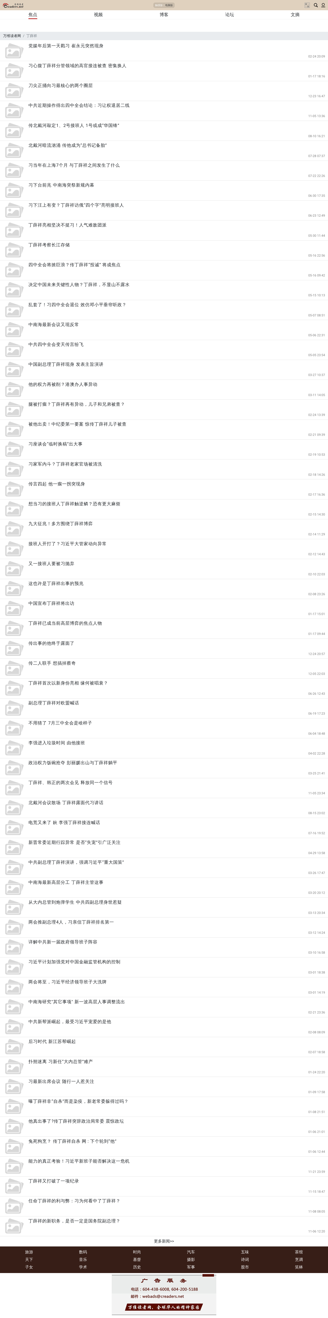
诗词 (245, 1259)
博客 (164, 14)
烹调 (299, 1259)
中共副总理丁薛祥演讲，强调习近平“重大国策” (76, 862)
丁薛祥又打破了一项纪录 (53, 1181)
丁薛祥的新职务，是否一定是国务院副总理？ (74, 1220)
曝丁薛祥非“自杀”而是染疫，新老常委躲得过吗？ (78, 1101)
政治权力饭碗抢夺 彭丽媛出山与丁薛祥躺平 (72, 762)
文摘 (295, 14)
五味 (245, 1252)
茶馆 (299, 1252)
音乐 (83, 1259)
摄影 (191, 1259)
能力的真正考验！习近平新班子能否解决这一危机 (79, 1161)
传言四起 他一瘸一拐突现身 (56, 483)
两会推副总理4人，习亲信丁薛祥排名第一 (71, 922)
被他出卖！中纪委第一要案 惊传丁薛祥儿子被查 (77, 424)
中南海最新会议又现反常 (53, 324)
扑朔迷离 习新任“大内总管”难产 (60, 1061)
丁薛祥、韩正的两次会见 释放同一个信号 (70, 782)
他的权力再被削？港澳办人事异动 (62, 384)
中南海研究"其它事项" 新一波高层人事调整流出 (76, 1001)
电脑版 (169, 5)
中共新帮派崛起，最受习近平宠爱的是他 (69, 1021)
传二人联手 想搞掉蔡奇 (52, 663)
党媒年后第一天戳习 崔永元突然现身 (65, 45)
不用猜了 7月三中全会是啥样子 (60, 723)
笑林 (299, 1267)
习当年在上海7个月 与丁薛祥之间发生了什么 (74, 165)
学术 (83, 1267)
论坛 (229, 14)
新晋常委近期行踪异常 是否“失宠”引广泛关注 (74, 842)
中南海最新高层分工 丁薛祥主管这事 (65, 882)
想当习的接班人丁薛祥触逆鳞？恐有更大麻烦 (74, 503)
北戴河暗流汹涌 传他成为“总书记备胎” (67, 145)
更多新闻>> (164, 1241)
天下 (29, 1259)
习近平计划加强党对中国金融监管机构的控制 (74, 961)
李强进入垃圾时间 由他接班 (56, 742)
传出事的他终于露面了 (51, 643)
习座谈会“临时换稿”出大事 (55, 444)
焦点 (32, 14)
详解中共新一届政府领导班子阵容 (62, 941)
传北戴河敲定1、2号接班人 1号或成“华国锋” (73, 125)
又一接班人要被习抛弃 (51, 563)
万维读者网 (12, 36)
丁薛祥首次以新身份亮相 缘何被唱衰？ (68, 683)
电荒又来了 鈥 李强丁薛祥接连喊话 (64, 822)
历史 (137, 1267)
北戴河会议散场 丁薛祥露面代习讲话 (65, 802)
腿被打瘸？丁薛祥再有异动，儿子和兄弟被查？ (76, 404)
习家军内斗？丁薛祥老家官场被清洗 (65, 464)
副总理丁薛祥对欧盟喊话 (53, 702)
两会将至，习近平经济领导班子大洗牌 (67, 981)
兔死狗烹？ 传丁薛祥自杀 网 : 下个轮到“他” (72, 1141)
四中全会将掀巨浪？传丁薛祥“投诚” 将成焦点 (74, 264)
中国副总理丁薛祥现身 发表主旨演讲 (65, 364)
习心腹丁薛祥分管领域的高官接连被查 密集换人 (77, 65)
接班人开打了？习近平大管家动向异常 (67, 543)
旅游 (29, 1252)
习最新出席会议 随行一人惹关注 (61, 1081)
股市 (245, 1267)
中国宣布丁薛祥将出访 (51, 603)
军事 (191, 1267)
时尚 (137, 1252)
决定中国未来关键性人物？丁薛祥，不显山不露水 (79, 284)
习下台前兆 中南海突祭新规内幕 (61, 185)
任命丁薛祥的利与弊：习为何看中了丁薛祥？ (74, 1200)
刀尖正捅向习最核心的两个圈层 (60, 85)
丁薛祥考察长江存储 (49, 244)
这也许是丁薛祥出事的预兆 (56, 583)
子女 (29, 1267)
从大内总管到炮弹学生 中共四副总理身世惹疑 (75, 902)
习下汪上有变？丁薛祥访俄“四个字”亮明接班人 (76, 205)
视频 (98, 14)
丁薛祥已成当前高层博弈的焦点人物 (65, 623)
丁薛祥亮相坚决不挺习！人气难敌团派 (67, 225)
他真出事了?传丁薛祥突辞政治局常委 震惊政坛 (76, 1121)
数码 (83, 1252)
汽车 (191, 1252)
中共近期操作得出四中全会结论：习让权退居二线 (79, 105)
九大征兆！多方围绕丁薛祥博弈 (60, 523)
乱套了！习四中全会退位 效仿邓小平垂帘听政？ (77, 304)
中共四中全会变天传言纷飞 (56, 344)
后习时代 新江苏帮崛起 (52, 1041)
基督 (137, 1259)
